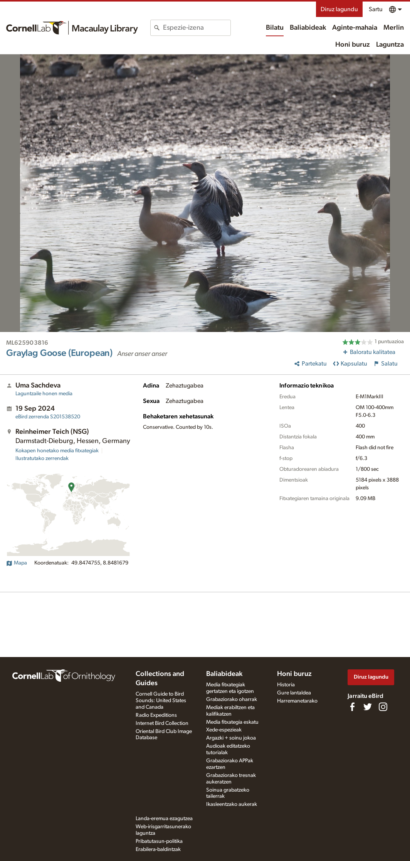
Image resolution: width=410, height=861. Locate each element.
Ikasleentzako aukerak (231, 804)
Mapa (16, 563)
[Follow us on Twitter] (367, 706)
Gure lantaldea (294, 693)
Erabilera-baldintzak (158, 849)
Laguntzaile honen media (43, 393)
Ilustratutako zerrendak (42, 458)
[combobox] (196, 27)
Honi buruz (352, 44)
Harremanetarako (297, 701)
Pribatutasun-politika (159, 841)
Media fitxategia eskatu (232, 722)
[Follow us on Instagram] (383, 706)
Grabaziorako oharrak (231, 699)
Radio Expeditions (156, 715)
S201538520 (47, 417)
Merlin (393, 27)
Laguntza (390, 44)
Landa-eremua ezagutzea (164, 818)
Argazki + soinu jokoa (231, 738)
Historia (286, 684)
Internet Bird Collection (162, 723)
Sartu (376, 9)
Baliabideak (308, 27)
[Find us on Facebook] (352, 706)
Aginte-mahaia (354, 27)
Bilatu (275, 27)
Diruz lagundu (339, 9)
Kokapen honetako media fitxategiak (57, 450)
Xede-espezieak (224, 730)
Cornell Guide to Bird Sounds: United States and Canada (161, 700)
